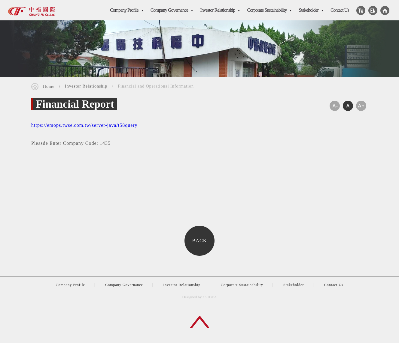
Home (384, 10)
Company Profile (124, 10)
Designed (189, 297)
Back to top (199, 322)
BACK (199, 241)
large (361, 106)
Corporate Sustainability (267, 10)
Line (360, 10)
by (200, 297)
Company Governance (169, 10)
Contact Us (339, 10)
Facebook (372, 10)
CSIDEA (31, 11)
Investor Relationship (217, 10)
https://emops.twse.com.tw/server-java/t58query (84, 125)
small (335, 106)
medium (348, 106)
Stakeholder (308, 10)
